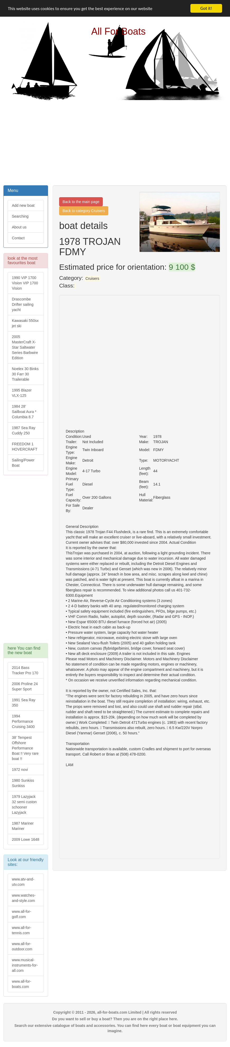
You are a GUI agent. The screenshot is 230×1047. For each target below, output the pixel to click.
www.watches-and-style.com (23, 898)
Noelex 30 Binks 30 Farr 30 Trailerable (25, 374)
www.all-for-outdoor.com (22, 946)
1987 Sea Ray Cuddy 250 (23, 430)
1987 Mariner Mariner (23, 826)
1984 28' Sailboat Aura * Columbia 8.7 (24, 411)
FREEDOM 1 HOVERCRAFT (24, 446)
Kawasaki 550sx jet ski (25, 323)
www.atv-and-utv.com (23, 882)
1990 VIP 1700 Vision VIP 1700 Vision (25, 283)
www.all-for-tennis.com (21, 930)
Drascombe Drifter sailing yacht (23, 304)
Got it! (206, 8)
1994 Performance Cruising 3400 (23, 721)
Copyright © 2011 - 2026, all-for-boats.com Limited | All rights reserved (115, 1012)
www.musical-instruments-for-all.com (25, 965)
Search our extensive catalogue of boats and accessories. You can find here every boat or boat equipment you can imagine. (115, 1028)
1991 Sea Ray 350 (23, 702)
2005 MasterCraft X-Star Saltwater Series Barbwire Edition (25, 347)
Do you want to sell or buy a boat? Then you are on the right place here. (115, 1019)
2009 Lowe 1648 (25, 839)
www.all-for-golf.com (21, 914)
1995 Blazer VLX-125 (22, 393)
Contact (18, 238)
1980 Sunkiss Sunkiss (23, 783)
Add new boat (23, 205)
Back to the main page (81, 202)
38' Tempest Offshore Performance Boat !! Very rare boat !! (25, 748)
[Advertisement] (115, 142)
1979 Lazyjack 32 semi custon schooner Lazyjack (24, 804)
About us (19, 227)
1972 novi (20, 769)
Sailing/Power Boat (23, 463)
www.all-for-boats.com (21, 984)
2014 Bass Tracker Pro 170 (25, 670)
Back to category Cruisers (84, 211)
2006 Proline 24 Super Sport (25, 686)
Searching (20, 216)
